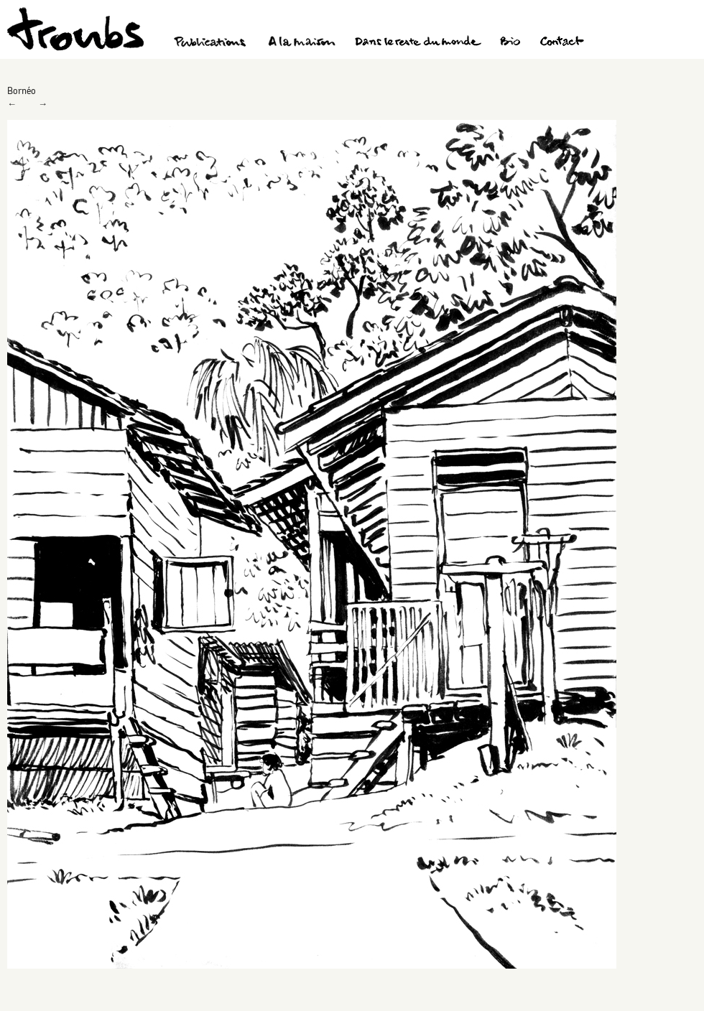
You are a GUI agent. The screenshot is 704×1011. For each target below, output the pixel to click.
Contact (562, 43)
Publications (211, 43)
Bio (510, 43)
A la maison (302, 43)
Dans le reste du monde (417, 43)
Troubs (75, 29)
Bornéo (21, 90)
